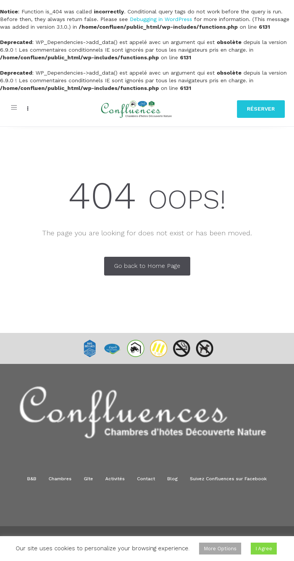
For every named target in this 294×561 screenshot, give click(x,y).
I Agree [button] (263, 548)
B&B (31, 478)
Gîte (88, 478)
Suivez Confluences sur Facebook (228, 478)
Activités (115, 478)
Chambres (60, 478)
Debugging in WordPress (161, 19)
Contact (146, 478)
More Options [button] (220, 548)
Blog (172, 478)
